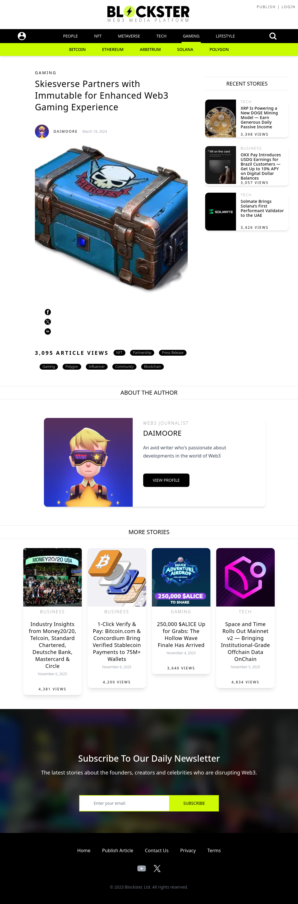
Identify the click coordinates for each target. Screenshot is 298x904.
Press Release (172, 352)
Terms (214, 850)
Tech (161, 36)
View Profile (166, 480)
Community (124, 366)
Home (84, 850)
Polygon (219, 49)
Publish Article (117, 850)
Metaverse (129, 36)
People (70, 36)
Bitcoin (77, 49)
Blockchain (152, 366)
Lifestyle (225, 36)
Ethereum (113, 49)
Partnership (142, 352)
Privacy (188, 850)
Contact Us (156, 850)
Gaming (191, 36)
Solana (185, 49)
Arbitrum (150, 49)
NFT (98, 36)
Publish (266, 6)
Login (289, 6)
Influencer (97, 366)
